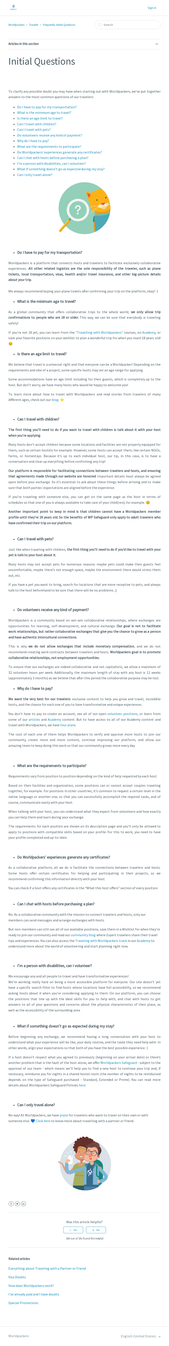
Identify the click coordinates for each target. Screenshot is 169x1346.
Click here (43, 1121)
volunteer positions (122, 713)
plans (64, 1115)
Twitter (17, 1204)
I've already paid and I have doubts (33, 1294)
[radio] (73, 1230)
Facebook (11, 1204)
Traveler (33, 25)
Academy (148, 332)
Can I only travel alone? (34, 174)
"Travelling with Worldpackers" (99, 332)
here (82, 1085)
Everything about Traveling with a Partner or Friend (47, 1268)
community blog (83, 935)
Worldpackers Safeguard (118, 1062)
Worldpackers (16, 25)
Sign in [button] (152, 8)
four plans (68, 725)
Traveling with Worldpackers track (101, 940)
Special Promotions (23, 1303)
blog (55, 399)
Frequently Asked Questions (59, 25)
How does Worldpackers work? (31, 1285)
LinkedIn (23, 1204)
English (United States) (139, 1336)
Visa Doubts (17, 1277)
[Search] (128, 24)
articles (34, 719)
